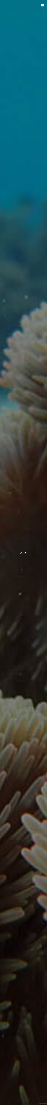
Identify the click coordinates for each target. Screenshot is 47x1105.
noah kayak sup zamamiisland (5, 5)
